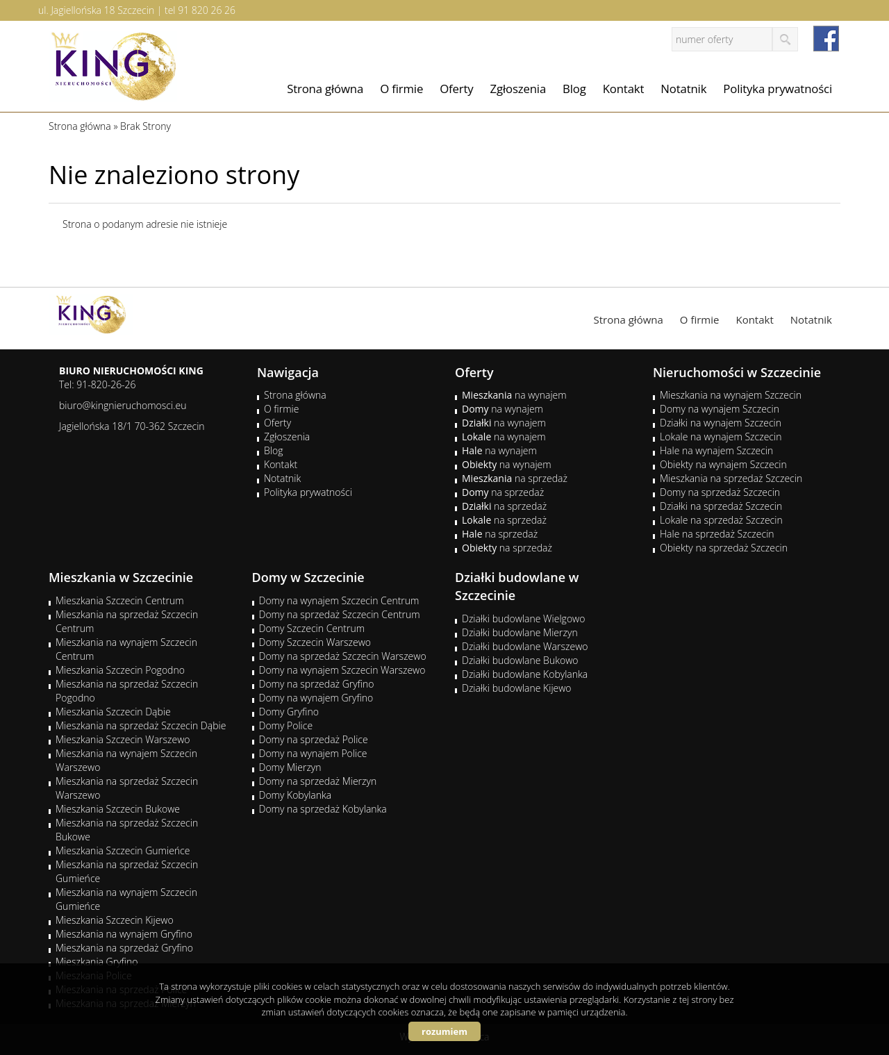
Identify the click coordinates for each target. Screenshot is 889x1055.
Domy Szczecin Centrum (312, 628)
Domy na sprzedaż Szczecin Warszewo (342, 656)
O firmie (401, 89)
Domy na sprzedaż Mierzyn (318, 781)
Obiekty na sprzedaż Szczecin (724, 547)
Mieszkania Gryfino (97, 961)
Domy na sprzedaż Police (313, 739)
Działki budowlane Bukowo (520, 660)
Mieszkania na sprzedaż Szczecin (731, 478)
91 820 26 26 (206, 10)
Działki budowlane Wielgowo (523, 618)
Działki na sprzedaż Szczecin (721, 506)
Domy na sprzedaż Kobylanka (323, 808)
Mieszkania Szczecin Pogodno (120, 669)
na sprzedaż (514, 478)
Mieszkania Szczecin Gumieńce (123, 850)
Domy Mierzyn (290, 767)
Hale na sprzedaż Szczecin (717, 533)
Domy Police (286, 725)
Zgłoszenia (518, 89)
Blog (574, 89)
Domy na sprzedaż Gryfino (316, 683)
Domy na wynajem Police (313, 753)
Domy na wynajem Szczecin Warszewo (342, 669)
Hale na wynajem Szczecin (716, 450)
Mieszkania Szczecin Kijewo (115, 920)
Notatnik (683, 89)
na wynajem (514, 394)
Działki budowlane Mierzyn (520, 632)
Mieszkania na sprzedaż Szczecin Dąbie (141, 725)
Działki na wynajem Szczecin (720, 422)
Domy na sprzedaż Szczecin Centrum (339, 614)
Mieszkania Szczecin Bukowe (118, 808)
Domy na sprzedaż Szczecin (720, 492)
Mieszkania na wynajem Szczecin (730, 394)
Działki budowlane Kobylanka (525, 674)
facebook (826, 38)
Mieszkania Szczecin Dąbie (113, 711)
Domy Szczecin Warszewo (315, 642)
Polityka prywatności (777, 89)
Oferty (456, 89)
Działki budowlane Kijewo (517, 688)
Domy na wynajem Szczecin (719, 408)
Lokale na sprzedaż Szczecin (721, 519)
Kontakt (624, 89)
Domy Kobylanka (295, 794)
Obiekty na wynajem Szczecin (723, 464)
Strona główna (325, 89)
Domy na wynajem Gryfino (316, 697)
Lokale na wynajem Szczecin (720, 436)
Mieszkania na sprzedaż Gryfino (124, 947)
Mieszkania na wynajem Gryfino (124, 933)
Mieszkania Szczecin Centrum (120, 600)
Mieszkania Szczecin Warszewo (123, 739)
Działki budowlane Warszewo (525, 646)
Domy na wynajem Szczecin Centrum (339, 600)
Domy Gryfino (289, 711)
